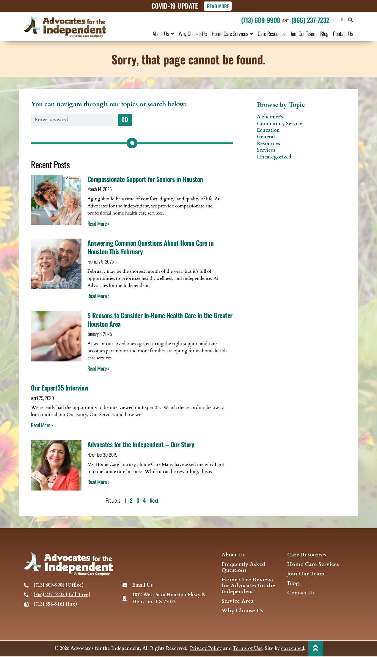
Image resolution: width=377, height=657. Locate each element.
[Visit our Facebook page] (334, 20)
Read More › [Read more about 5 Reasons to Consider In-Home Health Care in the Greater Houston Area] (98, 368)
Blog (324, 33)
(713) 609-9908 (260, 20)
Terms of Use (247, 649)
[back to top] (315, 648)
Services (266, 150)
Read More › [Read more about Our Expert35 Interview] (42, 425)
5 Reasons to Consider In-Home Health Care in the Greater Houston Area (160, 320)
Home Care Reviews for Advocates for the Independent (248, 586)
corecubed (292, 649)
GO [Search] (124, 119)
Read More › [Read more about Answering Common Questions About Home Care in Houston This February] (98, 296)
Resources (268, 143)
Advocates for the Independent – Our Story (140, 444)
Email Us (142, 585)
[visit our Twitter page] (342, 20)
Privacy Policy (206, 649)
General (266, 137)
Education (268, 130)
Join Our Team (302, 33)
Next (154, 500)
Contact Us (343, 33)
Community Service (279, 123)
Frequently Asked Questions (243, 568)
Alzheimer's (270, 117)
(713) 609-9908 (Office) (59, 585)
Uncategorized (274, 157)
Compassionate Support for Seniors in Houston (145, 179)
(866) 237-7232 (310, 20)
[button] (350, 20)
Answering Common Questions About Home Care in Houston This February (150, 247)
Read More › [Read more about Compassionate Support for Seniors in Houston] (98, 224)
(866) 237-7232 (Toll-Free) (62, 595)
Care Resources (272, 33)
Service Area (238, 601)
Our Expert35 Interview (59, 388)
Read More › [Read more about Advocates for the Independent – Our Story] (98, 482)
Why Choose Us (193, 33)
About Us (163, 33)
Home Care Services (232, 33)
